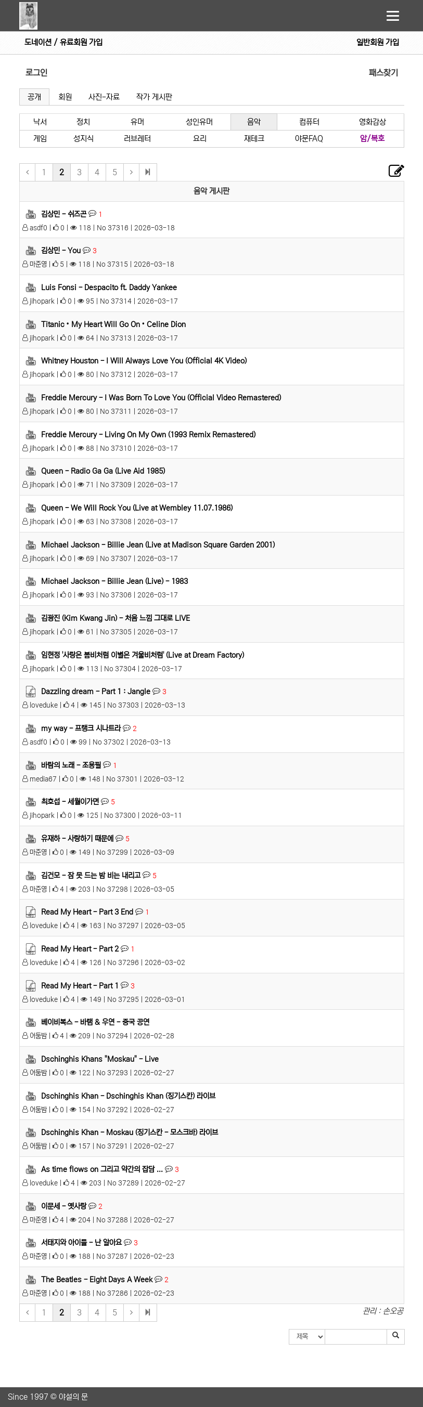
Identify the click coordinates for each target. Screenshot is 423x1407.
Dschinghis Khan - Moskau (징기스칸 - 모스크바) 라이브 (129, 1132)
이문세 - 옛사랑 (63, 1206)
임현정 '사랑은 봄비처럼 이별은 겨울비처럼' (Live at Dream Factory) (142, 654)
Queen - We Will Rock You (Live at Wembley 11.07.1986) (137, 508)
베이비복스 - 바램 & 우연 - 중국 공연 (95, 1022)
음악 (254, 122)
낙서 (40, 122)
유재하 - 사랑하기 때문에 (77, 839)
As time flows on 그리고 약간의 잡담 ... (102, 1169)
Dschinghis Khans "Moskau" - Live (100, 1059)
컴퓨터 (309, 122)
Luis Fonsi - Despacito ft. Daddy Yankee (109, 287)
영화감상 (372, 122)
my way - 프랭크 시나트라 (81, 728)
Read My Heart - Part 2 (80, 949)
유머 (137, 122)
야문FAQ (309, 138)
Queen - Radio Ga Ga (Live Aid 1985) (103, 471)
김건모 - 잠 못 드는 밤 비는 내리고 (90, 875)
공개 (34, 97)
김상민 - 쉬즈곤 (63, 214)
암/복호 (372, 138)
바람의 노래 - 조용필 (71, 765)
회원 (65, 97)
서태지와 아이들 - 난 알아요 (81, 1243)
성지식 (83, 138)
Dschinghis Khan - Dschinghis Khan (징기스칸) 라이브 (128, 1095)
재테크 (254, 138)
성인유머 (199, 122)
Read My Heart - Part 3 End (87, 912)
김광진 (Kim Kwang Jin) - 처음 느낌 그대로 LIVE (115, 618)
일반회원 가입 (377, 42)
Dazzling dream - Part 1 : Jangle (95, 691)
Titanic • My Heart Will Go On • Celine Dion (113, 324)
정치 (83, 122)
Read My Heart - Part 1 (80, 985)
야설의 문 (73, 1396)
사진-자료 (104, 97)
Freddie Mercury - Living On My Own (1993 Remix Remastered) (148, 434)
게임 (40, 138)
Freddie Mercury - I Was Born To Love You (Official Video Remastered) (161, 398)
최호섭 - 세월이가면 (70, 802)
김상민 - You (61, 250)
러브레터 (137, 138)
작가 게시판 (154, 97)
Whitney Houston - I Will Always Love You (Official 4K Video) (144, 361)
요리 (200, 138)
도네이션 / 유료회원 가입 (63, 42)
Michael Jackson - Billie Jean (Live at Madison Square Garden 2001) (158, 544)
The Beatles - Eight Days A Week (96, 1279)
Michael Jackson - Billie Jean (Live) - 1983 (114, 581)
